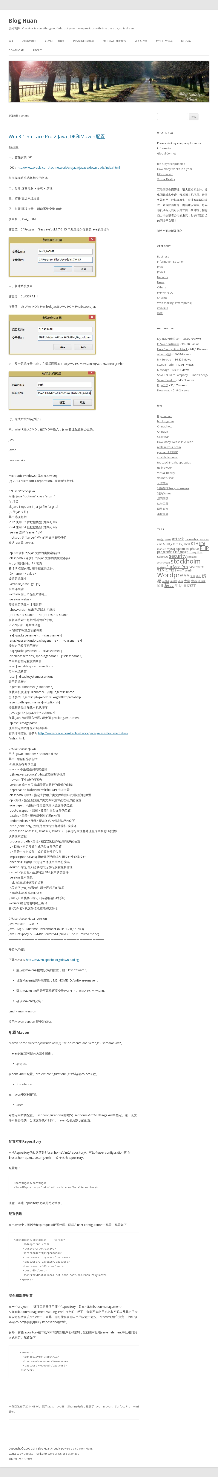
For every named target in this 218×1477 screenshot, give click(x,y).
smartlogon (163, 562)
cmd (159, 543)
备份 (180, 581)
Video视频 (141, 41)
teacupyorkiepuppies (171, 164)
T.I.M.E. (162, 570)
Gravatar (163, 437)
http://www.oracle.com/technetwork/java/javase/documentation (83, 733)
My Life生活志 (164, 41)
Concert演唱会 (54, 41)
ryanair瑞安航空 (167, 452)
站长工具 (162, 504)
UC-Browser (165, 174)
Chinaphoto (164, 426)
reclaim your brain (169, 447)
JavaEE (60, 1406)
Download (16, 50)
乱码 (192, 576)
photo (194, 548)
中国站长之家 (165, 478)
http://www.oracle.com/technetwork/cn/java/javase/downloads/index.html (68, 167)
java (97, 1406)
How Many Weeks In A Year (175, 442)
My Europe (164, 359)
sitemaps (192, 556)
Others (161, 287)
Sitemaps (73, 1454)
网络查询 (162, 509)
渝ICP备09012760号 (20, 1459)
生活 (179, 585)
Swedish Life (165, 365)
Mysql (170, 548)
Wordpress (173, 575)
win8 (136, 1406)
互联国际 (162, 189)
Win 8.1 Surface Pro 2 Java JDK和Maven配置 (57, 136)
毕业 (160, 585)
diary (167, 543)
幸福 (194, 581)
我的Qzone (164, 493)
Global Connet (166, 153)
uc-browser (164, 468)
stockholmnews (167, 457)
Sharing (72, 1406)
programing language (173, 552)
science (162, 556)
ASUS (168, 539)
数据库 (202, 581)
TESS (172, 570)
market (161, 548)
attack (178, 538)
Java (50, 1406)
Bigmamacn (164, 416)
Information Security (170, 262)
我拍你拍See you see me (173, 488)
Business (163, 256)
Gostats (28, 1454)
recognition (196, 552)
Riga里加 (162, 385)
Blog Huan (23, 20)
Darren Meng (84, 1448)
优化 (198, 576)
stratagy (161, 567)
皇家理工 (189, 585)
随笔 (160, 313)
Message (186, 41)
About (37, 50)
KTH (194, 543)
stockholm (186, 561)
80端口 (160, 539)
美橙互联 (162, 514)
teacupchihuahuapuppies (174, 462)
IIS (180, 543)
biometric (192, 539)
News (160, 282)
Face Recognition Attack (172, 349)
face (175, 543)
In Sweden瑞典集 (83, 41)
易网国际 (162, 498)
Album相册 (29, 41)
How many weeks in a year (174, 169)
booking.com (165, 421)
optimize (182, 548)
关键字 (173, 581)
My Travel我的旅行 (114, 41)
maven (107, 1406)
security (178, 556)
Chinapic (162, 431)
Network (162, 277)
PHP (204, 548)
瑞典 (169, 585)
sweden (196, 567)
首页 (11, 41)
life (202, 543)
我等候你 (162, 308)
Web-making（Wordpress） (175, 303)
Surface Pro (122, 1406)
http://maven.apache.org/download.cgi (52, 960)
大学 (187, 581)
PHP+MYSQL (165, 292)
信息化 (165, 581)
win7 (180, 570)
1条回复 (13, 147)
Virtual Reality (166, 179)
